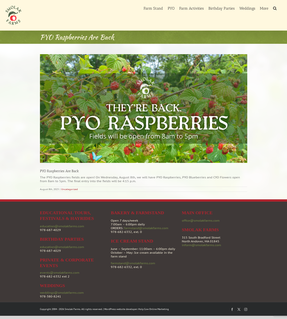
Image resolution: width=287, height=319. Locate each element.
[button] (275, 8)
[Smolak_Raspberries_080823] (143, 108)
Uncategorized (69, 189)
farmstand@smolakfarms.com (146, 228)
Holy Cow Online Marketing (153, 309)
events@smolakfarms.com (59, 272)
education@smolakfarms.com (62, 226)
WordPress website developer (120, 309)
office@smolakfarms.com (201, 220)
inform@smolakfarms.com (201, 245)
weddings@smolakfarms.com (62, 292)
